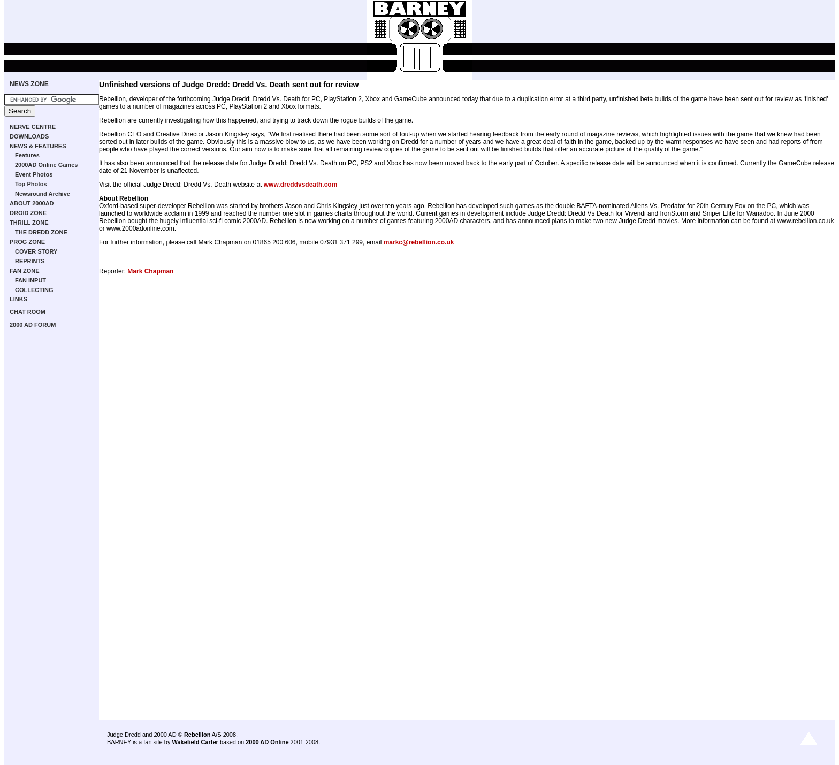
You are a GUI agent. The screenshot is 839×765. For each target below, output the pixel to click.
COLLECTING (34, 290)
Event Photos (33, 174)
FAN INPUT (30, 280)
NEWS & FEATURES (38, 146)
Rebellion (197, 734)
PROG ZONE (27, 242)
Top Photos (31, 184)
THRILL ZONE (29, 222)
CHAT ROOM (27, 312)
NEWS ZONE (29, 84)
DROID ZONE (28, 213)
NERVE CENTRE (33, 127)
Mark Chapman (150, 271)
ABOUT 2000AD (32, 203)
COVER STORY (36, 251)
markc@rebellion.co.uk (419, 242)
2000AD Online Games (46, 165)
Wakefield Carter (195, 742)
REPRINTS (30, 261)
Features (27, 155)
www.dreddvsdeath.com (301, 184)
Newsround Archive (42, 193)
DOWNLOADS (29, 136)
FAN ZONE (25, 270)
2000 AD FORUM (33, 325)
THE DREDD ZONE (41, 232)
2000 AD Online (267, 742)
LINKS (18, 299)
